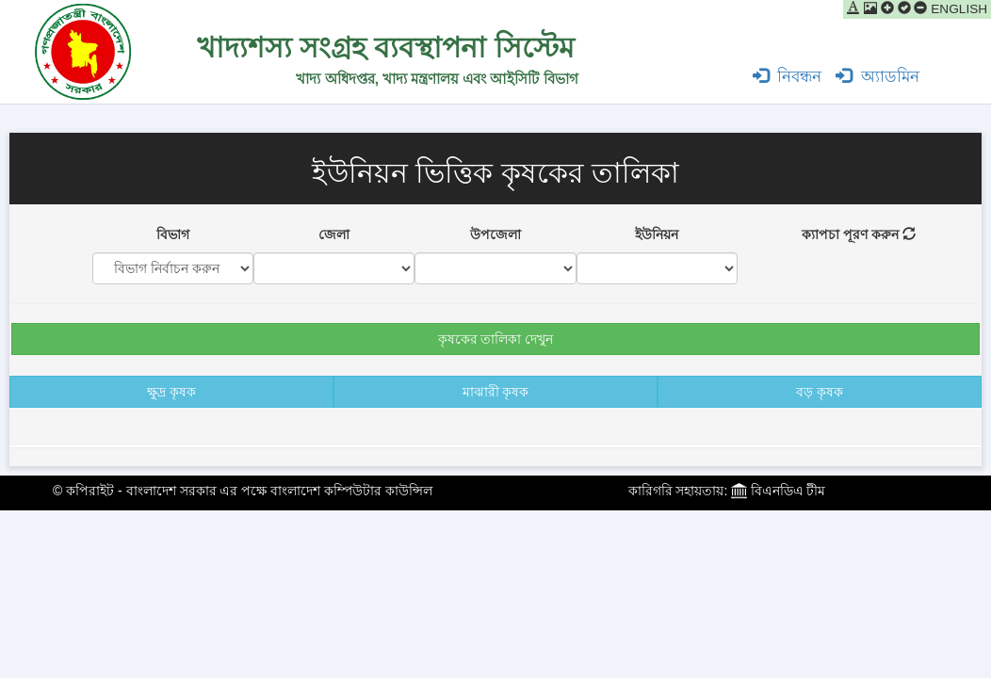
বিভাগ (172, 234)
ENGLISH (959, 9)
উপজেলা (495, 234)
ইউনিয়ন (656, 234)
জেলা (333, 234)
